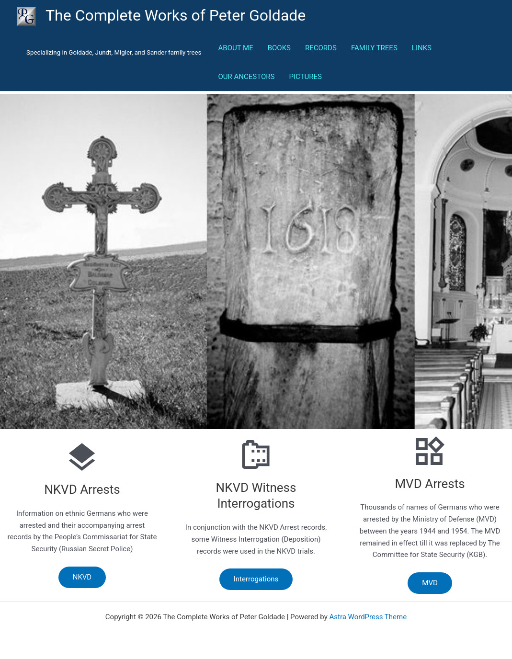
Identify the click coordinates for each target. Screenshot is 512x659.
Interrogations (256, 579)
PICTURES (305, 76)
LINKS (422, 48)
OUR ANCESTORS (246, 76)
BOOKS (279, 48)
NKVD (82, 577)
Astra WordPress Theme (368, 617)
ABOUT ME (235, 48)
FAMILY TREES (374, 48)
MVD (430, 583)
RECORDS (321, 48)
